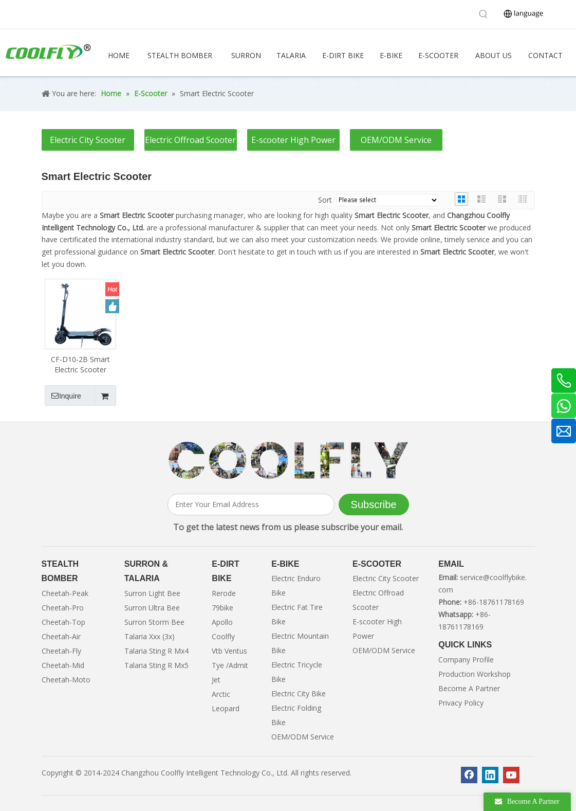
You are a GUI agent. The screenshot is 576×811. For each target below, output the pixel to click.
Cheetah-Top (63, 622)
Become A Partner (469, 688)
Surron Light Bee (152, 593)
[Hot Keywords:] (483, 14)
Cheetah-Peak (65, 593)
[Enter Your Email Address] (251, 504)
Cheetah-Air (61, 636)
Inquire (63, 395)
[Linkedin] (490, 775)
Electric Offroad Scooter (190, 140)
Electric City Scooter (87, 140)
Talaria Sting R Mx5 (156, 665)
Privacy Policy (461, 703)
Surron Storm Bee (154, 622)
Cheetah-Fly (61, 651)
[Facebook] (469, 775)
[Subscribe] (374, 504)
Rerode (224, 593)
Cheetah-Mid (63, 665)
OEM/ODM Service (396, 140)
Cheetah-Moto (66, 679)
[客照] (288, 460)
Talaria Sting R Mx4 (156, 651)
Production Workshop (474, 674)
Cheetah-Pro (63, 607)
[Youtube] (511, 775)
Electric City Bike (298, 693)
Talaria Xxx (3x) (149, 636)
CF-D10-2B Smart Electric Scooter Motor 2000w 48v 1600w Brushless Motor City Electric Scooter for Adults (80, 364)
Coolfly (223, 636)
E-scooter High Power (293, 140)
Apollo (222, 622)
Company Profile (466, 659)
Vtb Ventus (229, 651)
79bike (222, 607)
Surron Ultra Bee (152, 607)
